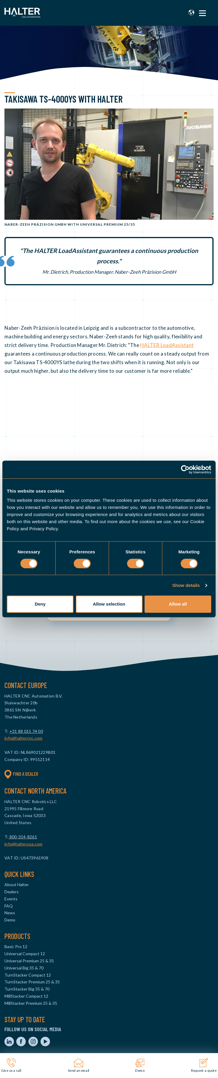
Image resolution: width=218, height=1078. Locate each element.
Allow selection (109, 603)
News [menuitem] (9, 912)
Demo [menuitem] (9, 919)
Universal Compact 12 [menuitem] (24, 953)
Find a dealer (21, 774)
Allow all (178, 603)
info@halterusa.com (23, 843)
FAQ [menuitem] (8, 905)
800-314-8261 (23, 836)
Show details (186, 585)
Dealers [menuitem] (11, 891)
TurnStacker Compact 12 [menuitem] (27, 974)
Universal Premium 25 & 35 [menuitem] (29, 960)
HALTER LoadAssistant (167, 345)
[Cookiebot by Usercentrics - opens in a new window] (185, 469)
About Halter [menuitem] (16, 884)
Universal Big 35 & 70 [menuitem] (24, 967)
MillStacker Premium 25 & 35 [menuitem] (30, 1003)
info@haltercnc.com (23, 738)
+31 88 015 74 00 (26, 731)
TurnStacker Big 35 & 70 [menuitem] (26, 988)
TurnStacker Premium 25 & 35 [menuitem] (32, 981)
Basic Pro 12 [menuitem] (15, 946)
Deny (40, 603)
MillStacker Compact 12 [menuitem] (26, 996)
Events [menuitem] (10, 898)
